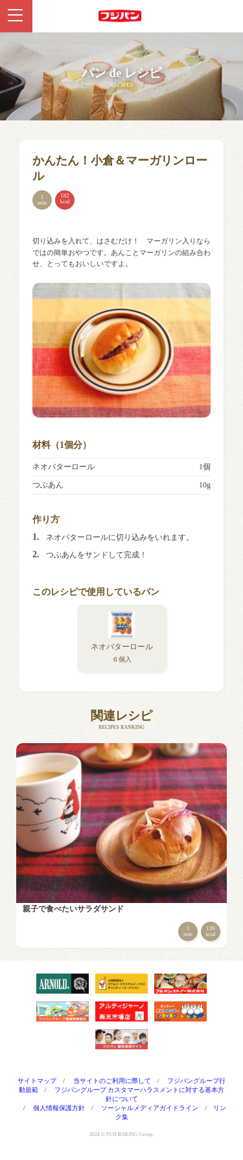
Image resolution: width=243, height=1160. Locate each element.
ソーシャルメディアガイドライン (149, 1107)
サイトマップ (36, 1080)
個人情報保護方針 (59, 1107)
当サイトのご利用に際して (112, 1080)
